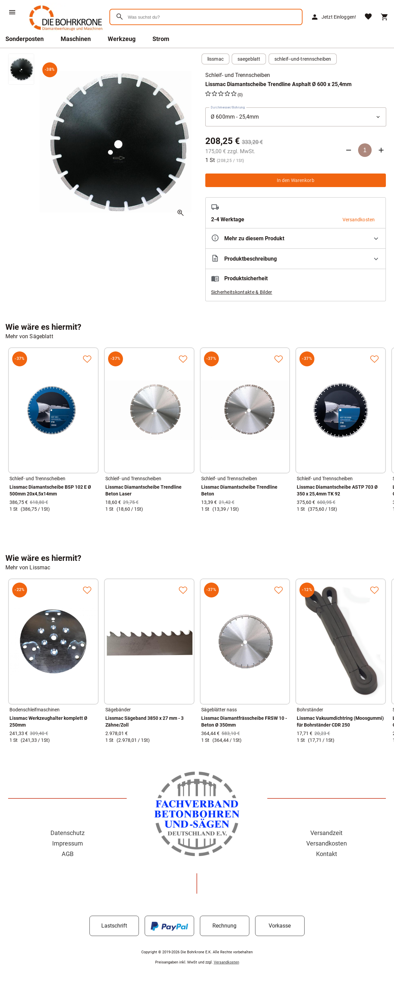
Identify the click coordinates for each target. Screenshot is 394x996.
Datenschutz (67, 832)
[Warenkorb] (384, 17)
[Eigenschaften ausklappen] (296, 238)
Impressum (67, 843)
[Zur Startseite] (64, 32)
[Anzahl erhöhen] (381, 150)
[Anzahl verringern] (348, 150)
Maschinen (76, 38)
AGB (68, 853)
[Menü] (12, 12)
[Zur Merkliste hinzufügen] (87, 358)
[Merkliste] (368, 17)
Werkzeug (122, 38)
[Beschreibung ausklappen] (296, 259)
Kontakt (326, 853)
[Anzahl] (365, 150)
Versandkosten (326, 843)
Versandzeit (326, 832)
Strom (160, 38)
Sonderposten (24, 38)
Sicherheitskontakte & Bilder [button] (241, 292)
